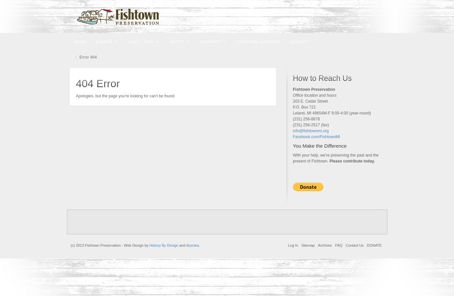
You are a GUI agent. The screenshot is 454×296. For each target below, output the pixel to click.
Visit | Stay (144, 42)
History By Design (163, 245)
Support (213, 42)
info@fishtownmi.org (311, 131)
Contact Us (354, 245)
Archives (325, 245)
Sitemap (307, 245)
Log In (293, 245)
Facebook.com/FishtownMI (316, 137)
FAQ (338, 245)
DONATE (374, 245)
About (179, 42)
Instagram (372, 16)
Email (355, 16)
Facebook (364, 16)
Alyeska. (193, 245)
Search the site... (379, 41)
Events (107, 42)
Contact (299, 42)
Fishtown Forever (258, 42)
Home (80, 42)
